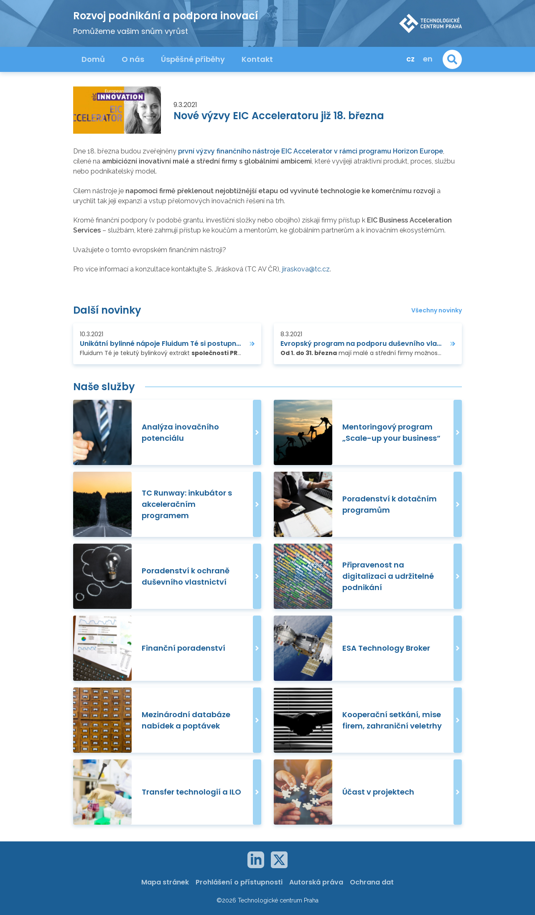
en (428, 59)
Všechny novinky (436, 310)
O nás (133, 59)
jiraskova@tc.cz (306, 269)
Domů (93, 59)
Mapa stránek (165, 882)
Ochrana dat (372, 882)
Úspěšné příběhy (193, 59)
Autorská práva (316, 882)
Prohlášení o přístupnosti (239, 882)
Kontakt (257, 59)
